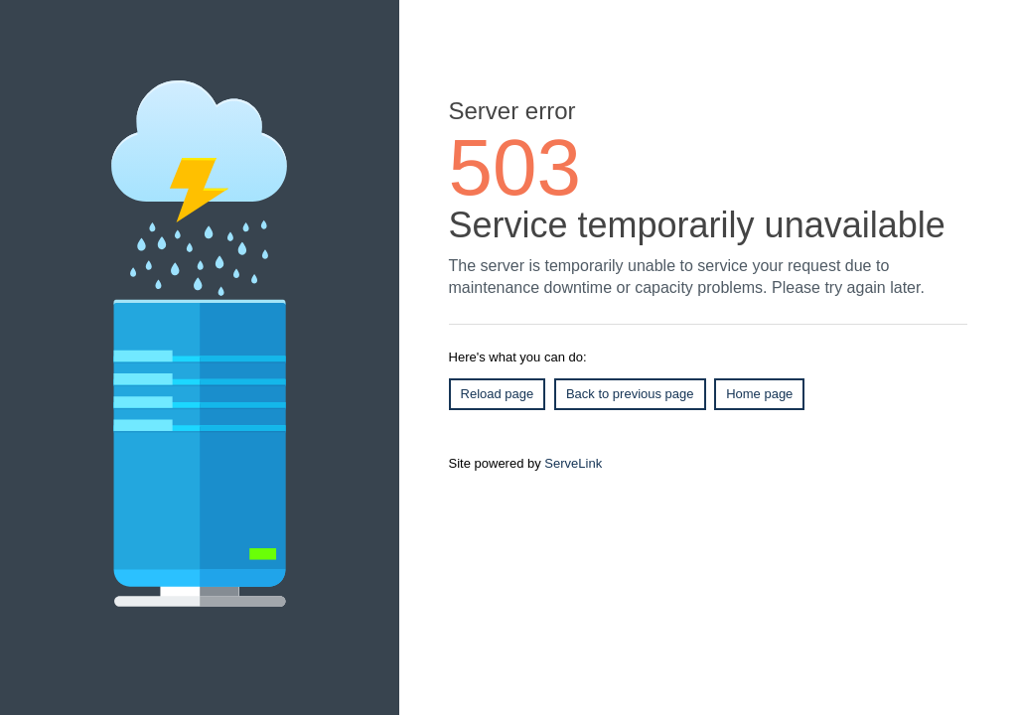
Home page (759, 393)
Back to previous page (630, 393)
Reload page (497, 393)
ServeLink (573, 463)
